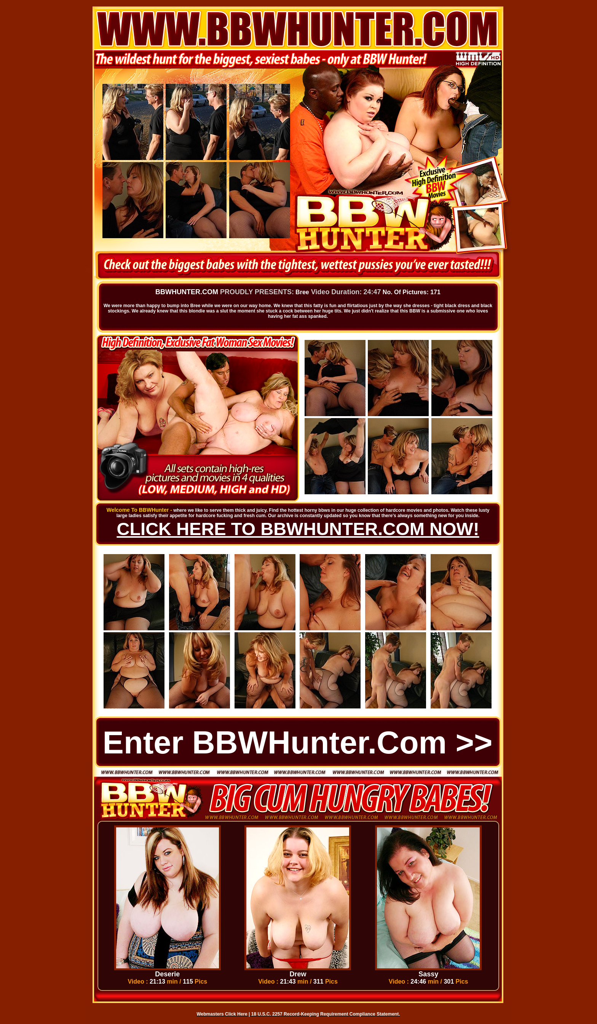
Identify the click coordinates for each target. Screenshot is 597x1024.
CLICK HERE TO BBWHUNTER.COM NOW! (298, 529)
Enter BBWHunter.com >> (298, 742)
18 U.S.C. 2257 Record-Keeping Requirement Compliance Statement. (325, 1014)
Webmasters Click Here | (224, 1014)
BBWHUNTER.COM (186, 292)
